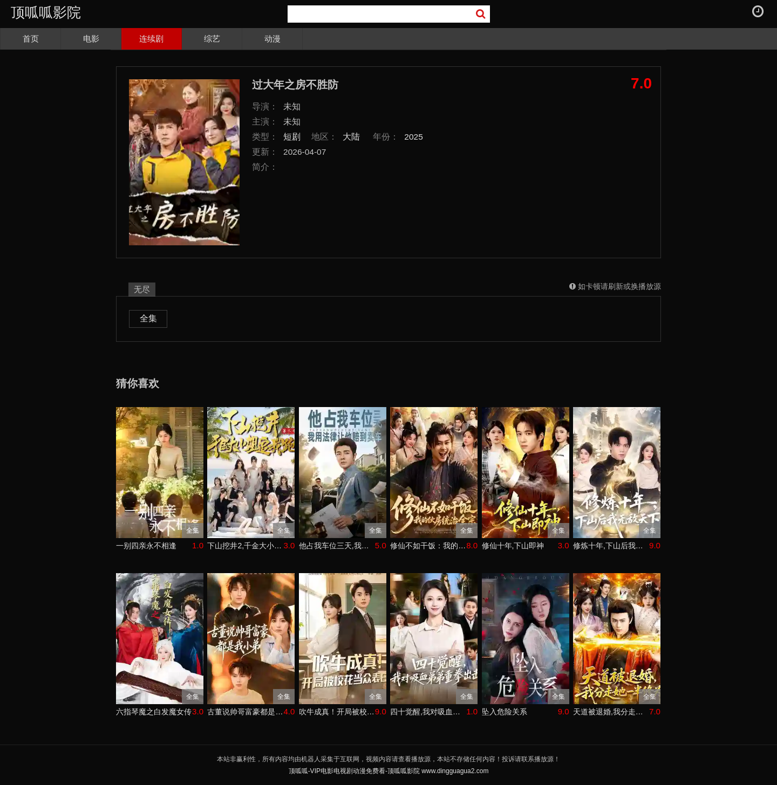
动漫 (272, 38)
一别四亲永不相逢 (146, 545)
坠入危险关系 (504, 711)
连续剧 (151, 38)
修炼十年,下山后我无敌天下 (611, 545)
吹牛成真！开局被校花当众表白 (337, 711)
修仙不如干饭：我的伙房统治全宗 (428, 545)
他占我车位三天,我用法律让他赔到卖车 (337, 545)
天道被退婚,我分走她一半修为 (611, 711)
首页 (31, 38)
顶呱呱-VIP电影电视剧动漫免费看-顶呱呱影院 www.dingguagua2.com (389, 771)
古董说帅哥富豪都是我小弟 (245, 711)
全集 (148, 318)
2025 (413, 136)
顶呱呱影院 (46, 12)
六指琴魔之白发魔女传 (154, 711)
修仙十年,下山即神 (513, 545)
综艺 (212, 38)
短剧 (292, 136)
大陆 (351, 136)
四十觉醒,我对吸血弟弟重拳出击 (428, 711)
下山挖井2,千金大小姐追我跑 (245, 545)
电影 (91, 38)
